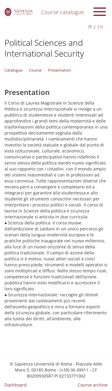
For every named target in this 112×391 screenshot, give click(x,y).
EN (100, 27)
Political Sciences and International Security (44, 48)
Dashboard (15, 385)
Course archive (93, 385)
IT (90, 27)
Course (35, 70)
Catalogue (13, 70)
